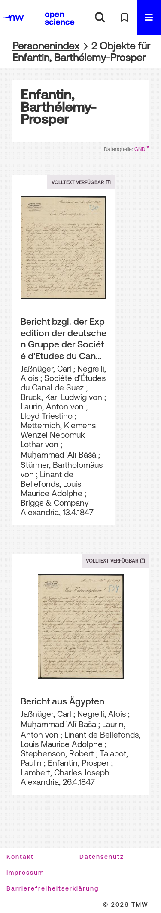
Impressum (25, 872)
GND (139, 149)
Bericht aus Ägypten (62, 701)
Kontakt (20, 856)
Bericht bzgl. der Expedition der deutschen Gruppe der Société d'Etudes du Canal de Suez (63, 339)
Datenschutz (101, 856)
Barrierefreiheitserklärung (52, 888)
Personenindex (45, 46)
